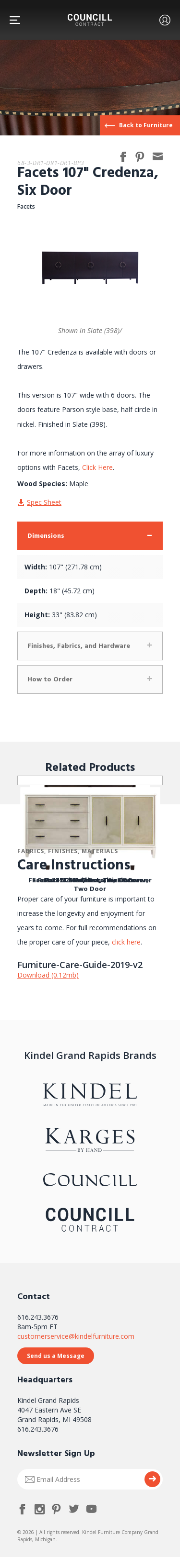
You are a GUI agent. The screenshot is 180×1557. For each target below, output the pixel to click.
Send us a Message (55, 1356)
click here (125, 941)
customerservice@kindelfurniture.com (75, 1336)
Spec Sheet (44, 502)
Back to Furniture (146, 125)
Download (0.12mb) (48, 974)
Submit (152, 1479)
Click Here (97, 467)
